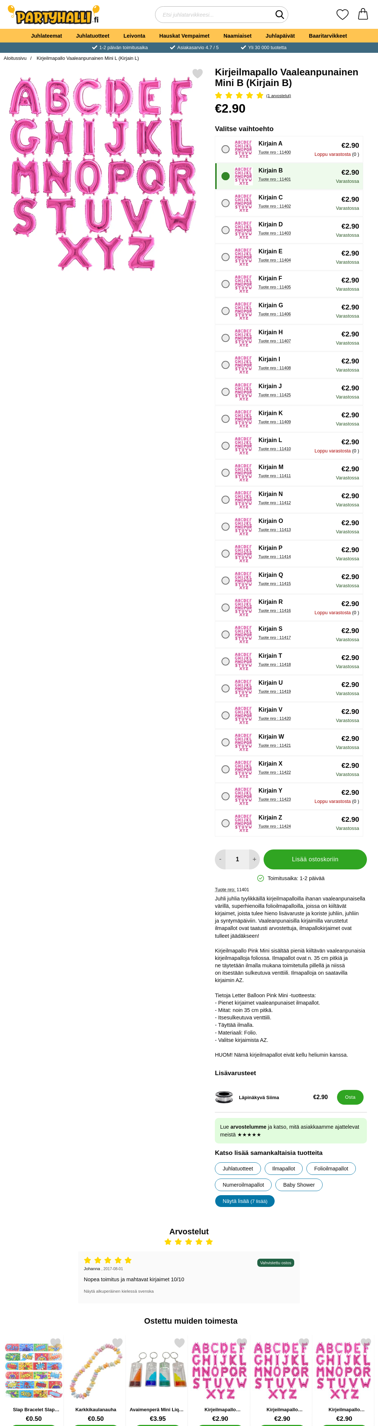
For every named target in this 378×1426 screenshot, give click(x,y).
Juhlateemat (46, 36)
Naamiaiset (238, 36)
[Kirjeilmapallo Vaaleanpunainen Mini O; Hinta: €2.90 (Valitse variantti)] (282, 1380)
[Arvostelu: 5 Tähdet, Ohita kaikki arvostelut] (291, 96)
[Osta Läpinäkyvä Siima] (350, 1097)
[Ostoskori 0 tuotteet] (363, 14)
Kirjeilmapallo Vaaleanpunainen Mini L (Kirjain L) (87, 58)
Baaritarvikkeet (328, 36)
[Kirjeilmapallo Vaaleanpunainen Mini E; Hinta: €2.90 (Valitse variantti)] (344, 1380)
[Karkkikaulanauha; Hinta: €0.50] (96, 1380)
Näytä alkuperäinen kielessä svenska (119, 1291)
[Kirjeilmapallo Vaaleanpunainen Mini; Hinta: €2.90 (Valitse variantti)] (220, 1380)
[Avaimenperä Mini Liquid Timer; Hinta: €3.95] (158, 1380)
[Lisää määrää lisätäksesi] (254, 859)
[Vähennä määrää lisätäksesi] (220, 859)
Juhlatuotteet (92, 36)
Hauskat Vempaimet (184, 36)
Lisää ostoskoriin (315, 859)
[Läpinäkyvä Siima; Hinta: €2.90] (274, 1097)
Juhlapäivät (280, 36)
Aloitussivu (15, 58)
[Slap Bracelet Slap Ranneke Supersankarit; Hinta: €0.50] (34, 1380)
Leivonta (134, 36)
